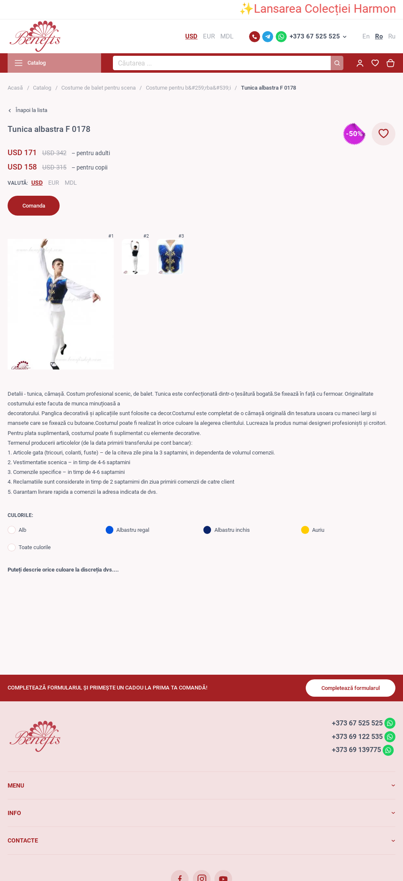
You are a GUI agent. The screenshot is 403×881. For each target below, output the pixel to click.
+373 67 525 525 (315, 36)
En (366, 36)
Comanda (33, 205)
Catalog (42, 88)
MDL (71, 182)
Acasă (15, 88)
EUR (53, 182)
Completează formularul (350, 688)
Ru (391, 36)
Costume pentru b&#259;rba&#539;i (188, 88)
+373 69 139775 (356, 750)
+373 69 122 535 (357, 736)
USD (37, 182)
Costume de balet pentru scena (98, 88)
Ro (379, 36)
